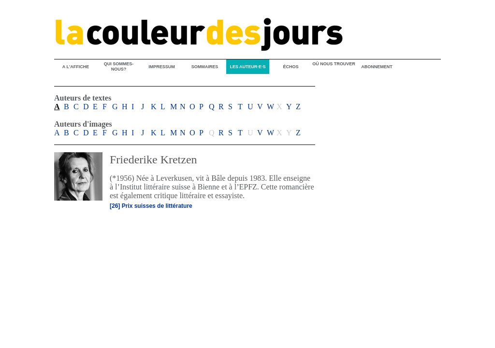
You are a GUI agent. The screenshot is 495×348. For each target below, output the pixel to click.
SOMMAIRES (204, 66)
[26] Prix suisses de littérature (151, 206)
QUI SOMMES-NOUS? (119, 66)
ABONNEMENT (377, 66)
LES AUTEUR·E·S (247, 66)
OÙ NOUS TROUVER (333, 63)
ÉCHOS (290, 66)
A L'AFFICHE (75, 66)
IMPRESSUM (161, 66)
